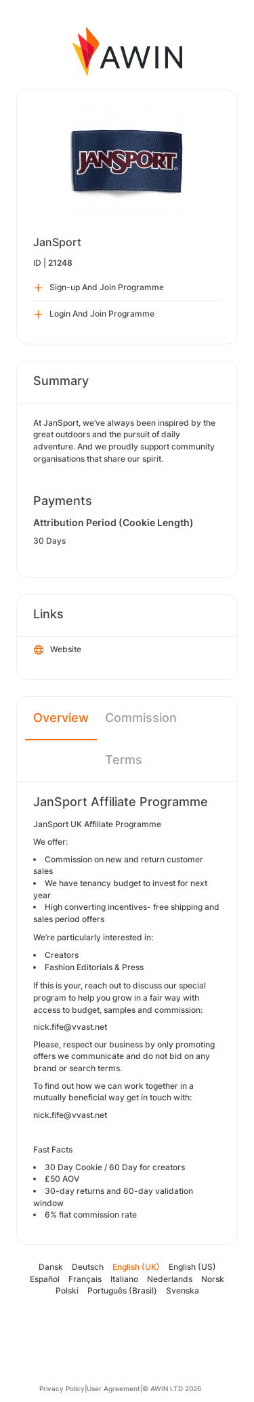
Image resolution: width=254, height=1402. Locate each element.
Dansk (51, 1267)
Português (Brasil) (122, 1290)
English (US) (192, 1267)
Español (45, 1279)
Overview (61, 717)
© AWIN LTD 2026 (171, 1388)
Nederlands (169, 1279)
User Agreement (113, 1388)
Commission (141, 717)
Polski (67, 1290)
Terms (123, 760)
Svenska (182, 1290)
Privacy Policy (62, 1388)
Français (85, 1279)
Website (57, 650)
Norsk (212, 1279)
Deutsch (88, 1267)
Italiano (124, 1279)
